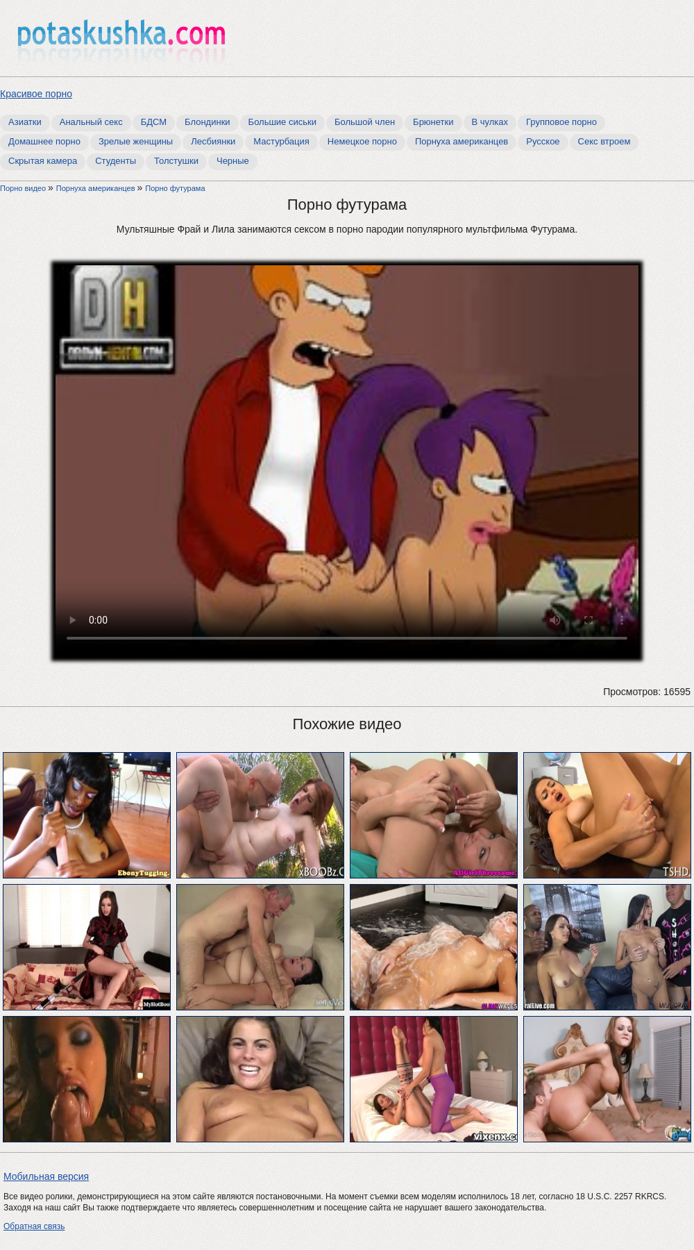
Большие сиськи (282, 122)
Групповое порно (561, 122)
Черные (233, 161)
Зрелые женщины (136, 141)
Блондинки (207, 122)
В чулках (490, 122)
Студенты (115, 161)
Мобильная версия (46, 1176)
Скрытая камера (42, 161)
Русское (542, 141)
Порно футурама (175, 188)
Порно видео (24, 188)
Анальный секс (91, 122)
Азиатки (25, 122)
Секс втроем (604, 141)
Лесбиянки (213, 141)
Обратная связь (34, 1226)
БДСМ (154, 122)
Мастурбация (281, 141)
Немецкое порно (362, 141)
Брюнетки (433, 122)
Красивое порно (36, 93)
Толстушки (176, 161)
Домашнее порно (44, 141)
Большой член (365, 122)
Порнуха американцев (461, 141)
